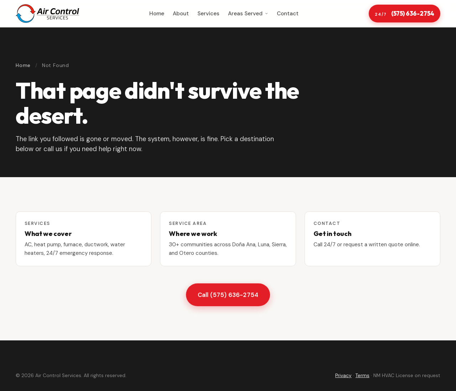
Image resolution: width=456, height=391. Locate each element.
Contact (288, 13)
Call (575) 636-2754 (228, 298)
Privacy (343, 375)
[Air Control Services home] (47, 13)
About (181, 13)
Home (156, 13)
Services (208, 13)
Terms (362, 375)
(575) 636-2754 (404, 14)
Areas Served (248, 13)
